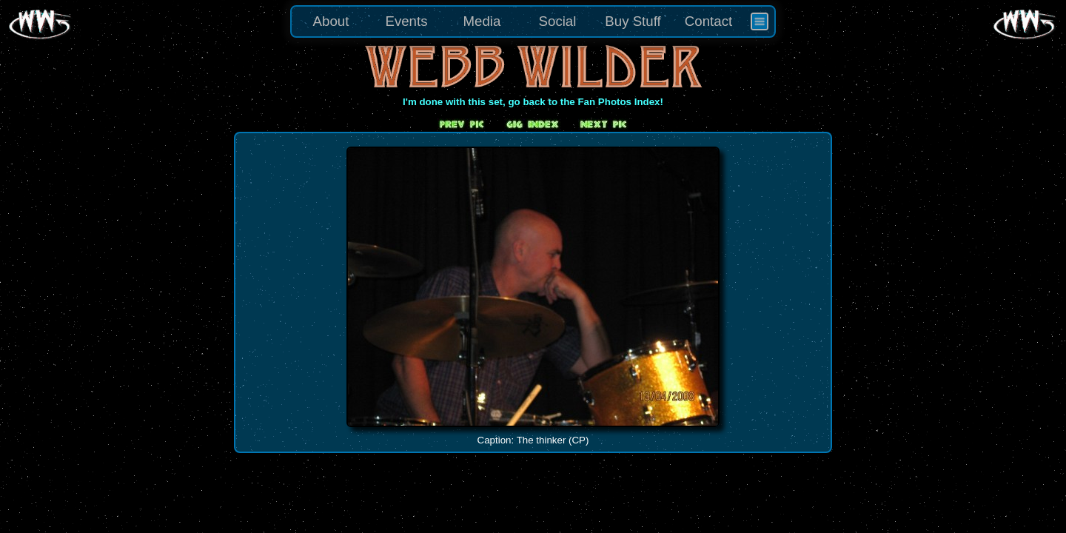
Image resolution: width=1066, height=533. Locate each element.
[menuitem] (759, 21)
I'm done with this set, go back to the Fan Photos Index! (533, 101)
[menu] (533, 21)
